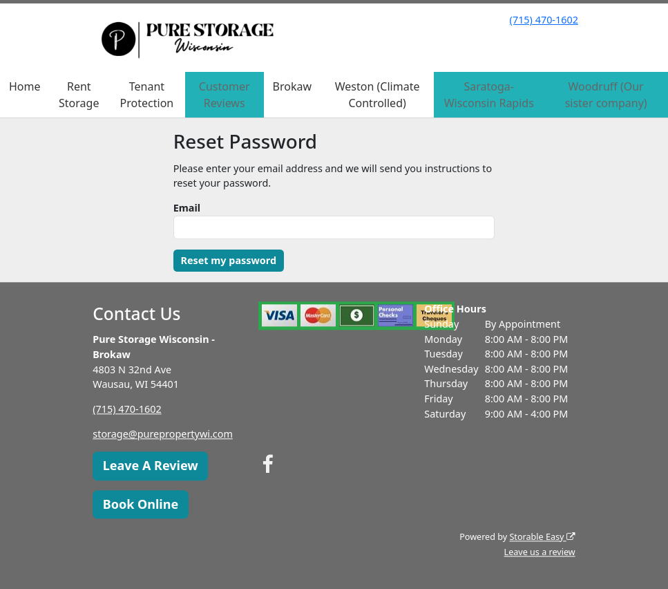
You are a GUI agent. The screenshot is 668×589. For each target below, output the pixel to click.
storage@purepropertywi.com (163, 434)
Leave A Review (150, 466)
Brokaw (292, 86)
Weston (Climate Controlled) (377, 95)
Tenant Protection (147, 95)
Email (186, 207)
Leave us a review (539, 552)
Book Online (140, 504)
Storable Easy (542, 537)
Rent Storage (79, 95)
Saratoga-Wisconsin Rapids (489, 95)
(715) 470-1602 (544, 19)
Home (25, 86)
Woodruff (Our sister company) (606, 95)
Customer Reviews (224, 95)
